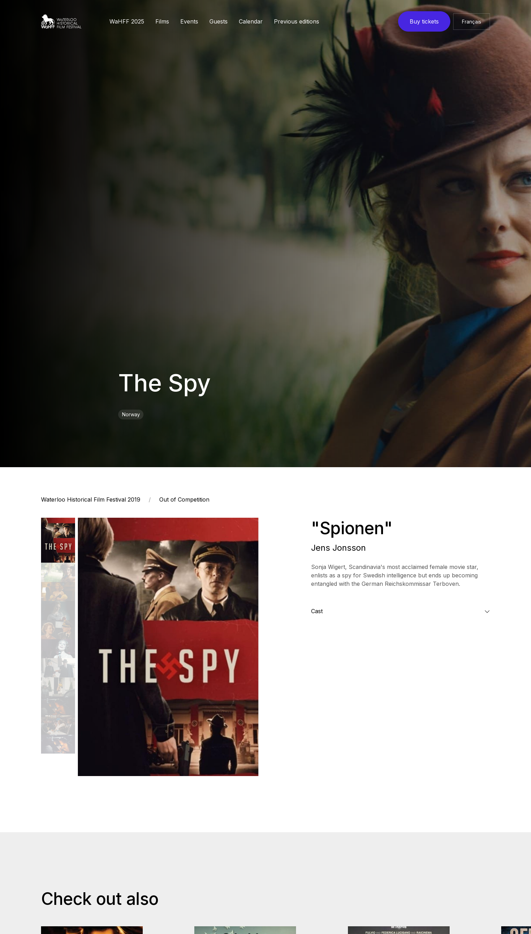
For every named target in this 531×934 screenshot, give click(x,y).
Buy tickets (424, 21)
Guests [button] (218, 21)
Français (471, 22)
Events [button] (189, 21)
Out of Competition (184, 499)
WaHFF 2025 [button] (126, 21)
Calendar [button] (251, 21)
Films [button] (162, 21)
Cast (317, 611)
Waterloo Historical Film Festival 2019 (90, 499)
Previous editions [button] (296, 21)
